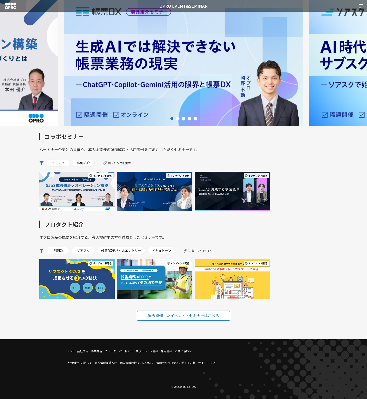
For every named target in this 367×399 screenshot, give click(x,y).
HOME (70, 351)
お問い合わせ (183, 351)
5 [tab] (195, 118)
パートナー (126, 351)
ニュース (110, 351)
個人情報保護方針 (106, 363)
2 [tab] (178, 118)
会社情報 (82, 351)
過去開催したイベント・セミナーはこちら (183, 315)
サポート (141, 351)
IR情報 (154, 351)
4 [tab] (189, 118)
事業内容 (96, 351)
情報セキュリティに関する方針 (175, 363)
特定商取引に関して (79, 363)
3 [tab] (183, 118)
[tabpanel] (183, 63)
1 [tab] (172, 118)
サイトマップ (206, 363)
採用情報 (166, 351)
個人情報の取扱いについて (137, 363)
